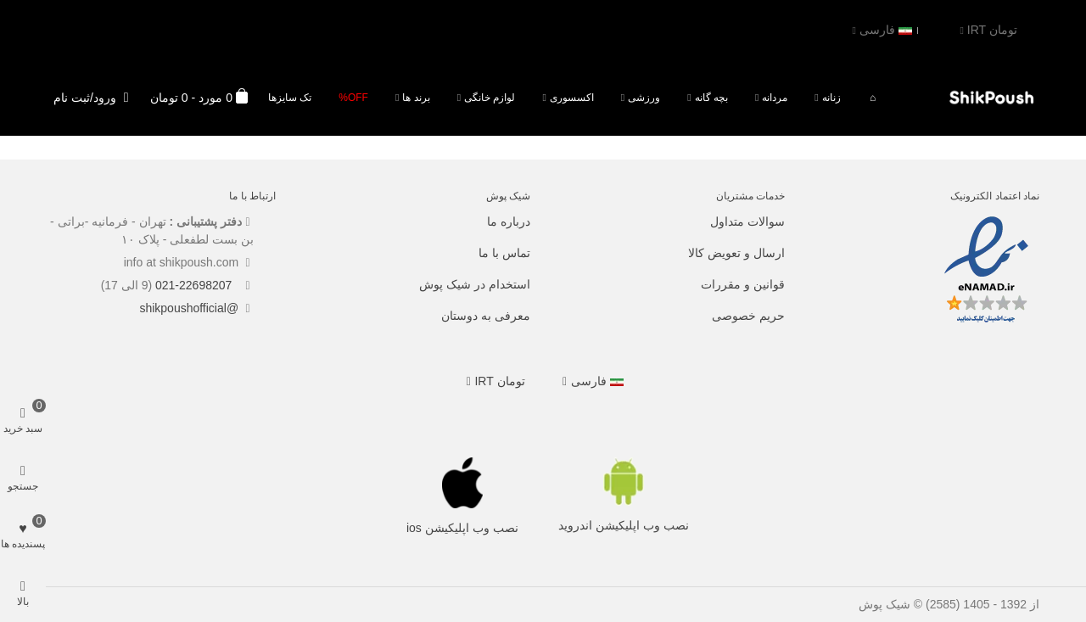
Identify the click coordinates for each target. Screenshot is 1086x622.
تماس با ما (504, 253)
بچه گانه (711, 98)
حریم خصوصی (748, 315)
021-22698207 (195, 285)
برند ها (415, 98)
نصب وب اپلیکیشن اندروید (623, 525)
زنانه (831, 98)
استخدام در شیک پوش (474, 284)
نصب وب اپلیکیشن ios (462, 528)
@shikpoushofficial (188, 308)
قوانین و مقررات (743, 284)
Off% (353, 98)
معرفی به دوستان (485, 315)
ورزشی (644, 98)
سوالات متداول (747, 221)
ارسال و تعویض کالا (736, 253)
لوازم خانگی (489, 98)
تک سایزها (289, 98)
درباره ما (508, 221)
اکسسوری (572, 98)
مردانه (774, 98)
